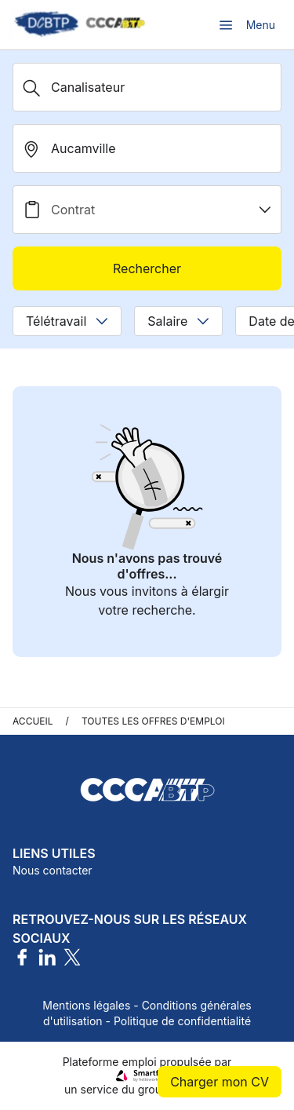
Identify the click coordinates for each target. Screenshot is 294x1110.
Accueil (33, 721)
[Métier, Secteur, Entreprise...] (147, 87)
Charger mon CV (219, 1082)
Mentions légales (86, 1005)
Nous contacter (53, 870)
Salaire (178, 321)
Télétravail (67, 321)
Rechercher (147, 268)
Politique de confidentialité (182, 1021)
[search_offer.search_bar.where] (147, 148)
